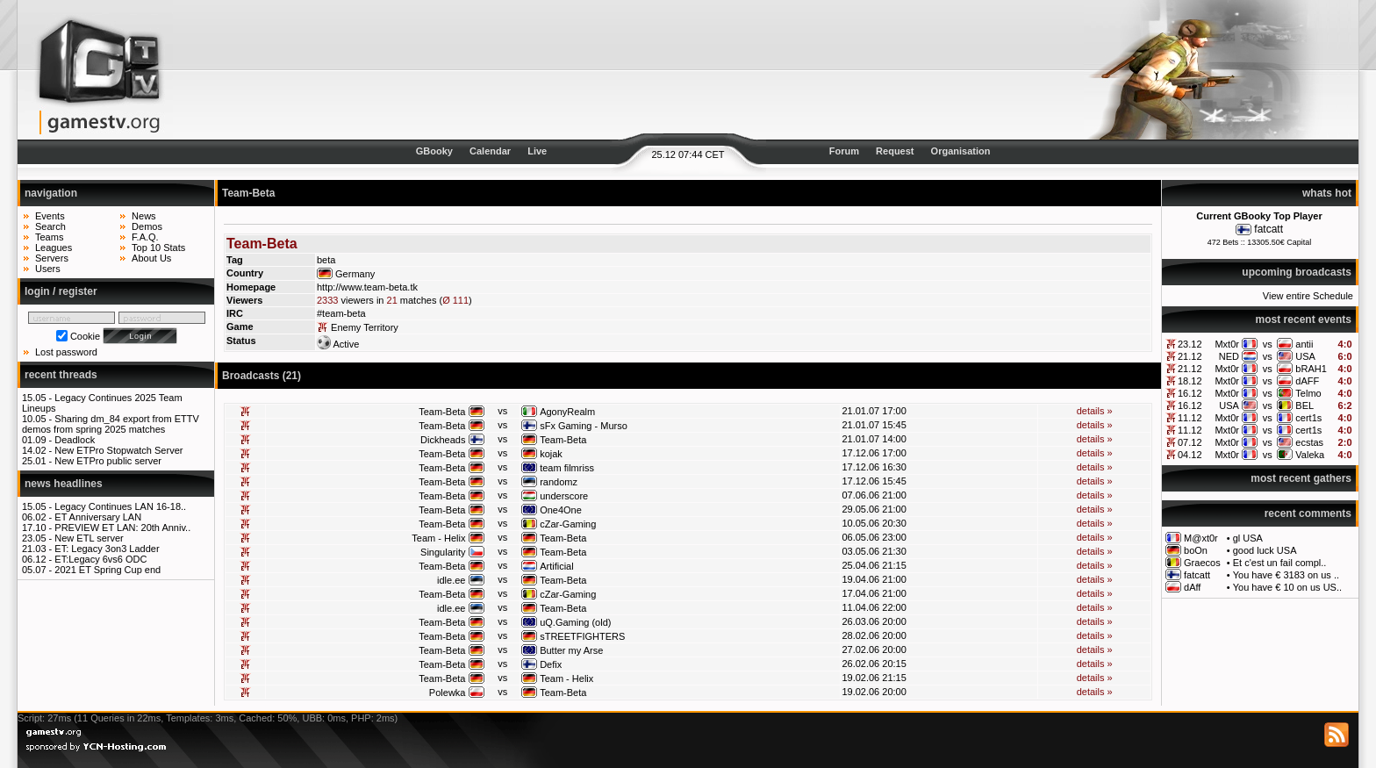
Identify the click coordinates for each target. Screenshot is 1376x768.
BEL (1304, 405)
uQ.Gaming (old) (575, 622)
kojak (551, 454)
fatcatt (1268, 229)
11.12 (1190, 418)
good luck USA (1265, 550)
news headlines (64, 483)
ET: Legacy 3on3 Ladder (106, 548)
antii (1304, 344)
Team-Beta (442, 411)
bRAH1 (1310, 368)
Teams (49, 237)
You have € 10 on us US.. (1287, 587)
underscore (564, 496)
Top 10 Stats (158, 247)
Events (50, 216)
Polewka (447, 692)
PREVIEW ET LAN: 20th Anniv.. (122, 527)
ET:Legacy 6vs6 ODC (100, 559)
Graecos (1202, 562)
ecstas (1309, 442)
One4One (561, 510)
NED (1229, 356)
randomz (558, 482)
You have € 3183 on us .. (1286, 575)
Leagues (53, 247)
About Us (151, 258)
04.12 (1190, 454)
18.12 (1190, 381)
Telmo (1308, 393)
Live (537, 151)
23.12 (1190, 344)
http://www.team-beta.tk (367, 287)
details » (1095, 411)
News (144, 216)
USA (1305, 356)
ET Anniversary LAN (97, 517)
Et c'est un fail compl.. (1280, 562)
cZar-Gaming (568, 524)
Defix (551, 664)
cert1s (1308, 418)
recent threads (61, 375)
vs (1267, 344)
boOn (1196, 550)
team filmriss (567, 468)
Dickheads (442, 439)
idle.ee (451, 580)
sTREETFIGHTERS (582, 636)
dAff (1192, 587)
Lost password (66, 352)
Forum (844, 151)
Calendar (490, 151)
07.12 (1190, 442)
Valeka (1309, 454)
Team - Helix (438, 538)
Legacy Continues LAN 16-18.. (120, 506)
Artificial (557, 566)
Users (48, 268)
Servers (51, 258)
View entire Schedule (1308, 296)
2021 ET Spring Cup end (107, 569)
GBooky (434, 151)
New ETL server (88, 538)
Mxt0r (1227, 344)
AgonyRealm (567, 411)
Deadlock (74, 439)
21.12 (1190, 356)
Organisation (961, 151)
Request (895, 151)
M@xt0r (1201, 538)
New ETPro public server (107, 461)
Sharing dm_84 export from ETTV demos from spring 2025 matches (110, 423)
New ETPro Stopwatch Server (118, 450)
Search (50, 226)
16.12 (1190, 393)
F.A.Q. (145, 237)
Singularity (442, 552)
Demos (147, 226)
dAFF (1307, 381)
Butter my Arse (571, 650)
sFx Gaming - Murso (583, 425)
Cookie (85, 336)
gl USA (1248, 538)
